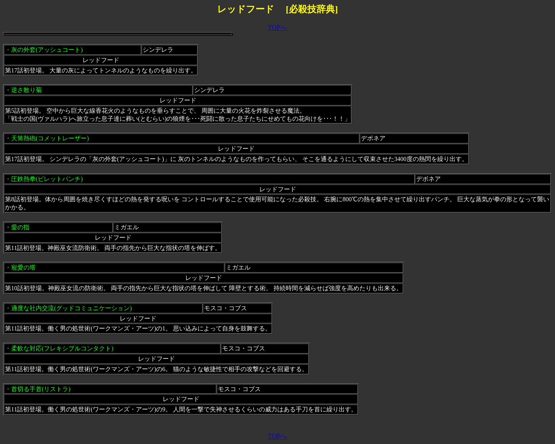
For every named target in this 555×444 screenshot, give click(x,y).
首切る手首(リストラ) (41, 389)
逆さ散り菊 (26, 90)
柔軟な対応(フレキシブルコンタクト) (62, 348)
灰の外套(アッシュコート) (47, 49)
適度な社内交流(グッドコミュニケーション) (71, 308)
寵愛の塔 (23, 267)
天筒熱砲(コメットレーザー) (50, 138)
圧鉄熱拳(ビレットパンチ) (47, 179)
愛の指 (20, 227)
